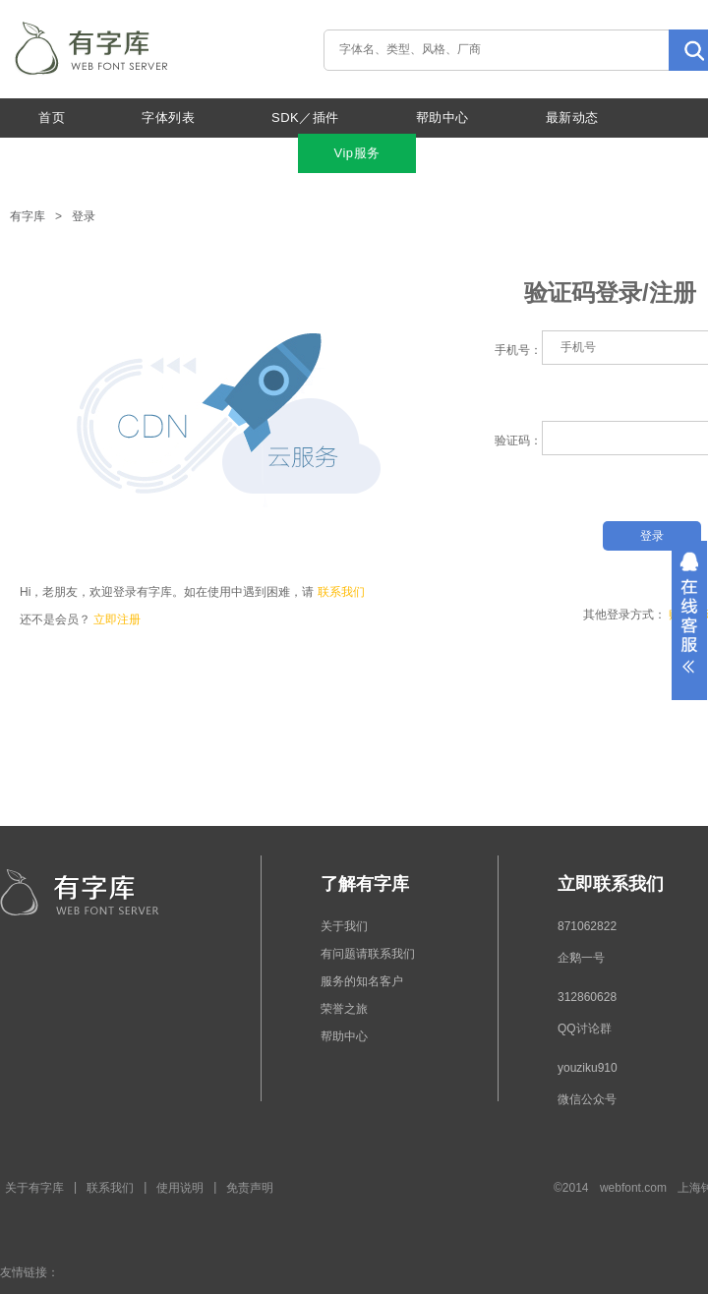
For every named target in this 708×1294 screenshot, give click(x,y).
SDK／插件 (305, 117)
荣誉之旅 (344, 1009)
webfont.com (633, 1188)
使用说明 (180, 1188)
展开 (689, 620)
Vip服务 (356, 153)
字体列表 (168, 117)
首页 (51, 117)
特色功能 (194, 153)
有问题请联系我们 (368, 954)
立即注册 (117, 619)
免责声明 (249, 1188)
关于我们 (64, 153)
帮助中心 (442, 117)
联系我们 (341, 592)
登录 (83, 216)
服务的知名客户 (362, 981)
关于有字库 (34, 1188)
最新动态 (572, 117)
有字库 (27, 216)
